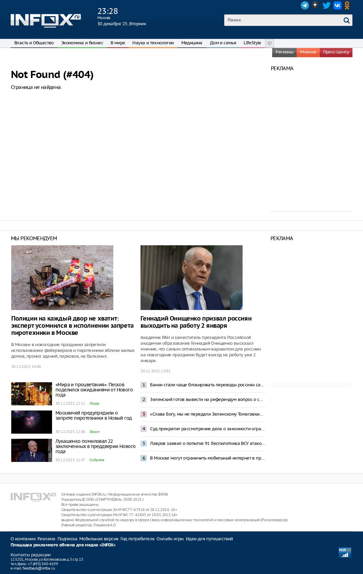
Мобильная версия (98, 538)
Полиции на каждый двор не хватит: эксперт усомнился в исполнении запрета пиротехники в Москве (72, 326)
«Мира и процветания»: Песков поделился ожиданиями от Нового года (94, 390)
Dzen (316, 5)
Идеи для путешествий (209, 538)
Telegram (305, 5)
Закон (94, 431)
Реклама (46, 538)
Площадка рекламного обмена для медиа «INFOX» (63, 545)
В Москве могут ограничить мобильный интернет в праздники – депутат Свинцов (207, 458)
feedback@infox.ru (38, 568)
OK (348, 5)
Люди (94, 403)
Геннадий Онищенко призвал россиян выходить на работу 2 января (196, 322)
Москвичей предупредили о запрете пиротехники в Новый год (93, 415)
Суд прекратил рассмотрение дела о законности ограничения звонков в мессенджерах (207, 428)
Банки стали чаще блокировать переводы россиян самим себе (207, 384)
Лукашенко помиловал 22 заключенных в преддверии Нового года (95, 446)
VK (337, 5)
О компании (23, 538)
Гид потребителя (137, 538)
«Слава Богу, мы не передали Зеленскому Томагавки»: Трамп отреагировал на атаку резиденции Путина (207, 414)
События (96, 459)
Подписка (67, 538)
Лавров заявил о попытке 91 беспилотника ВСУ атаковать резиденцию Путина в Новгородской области (207, 443)
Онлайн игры (169, 538)
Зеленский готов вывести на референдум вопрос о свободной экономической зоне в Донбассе (207, 399)
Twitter (327, 5)
